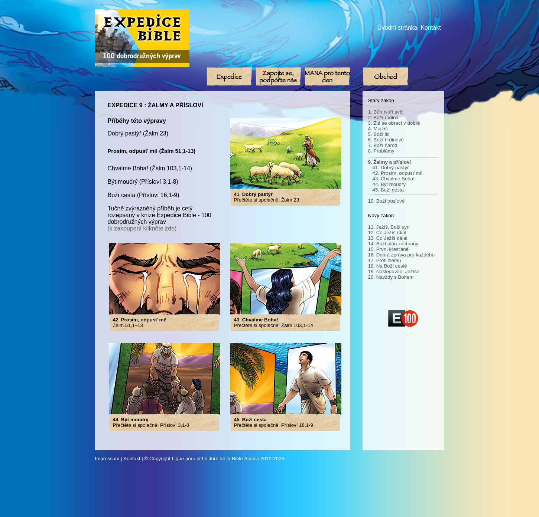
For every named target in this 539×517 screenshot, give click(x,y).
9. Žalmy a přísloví (389, 162)
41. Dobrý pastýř (391, 167)
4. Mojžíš (378, 128)
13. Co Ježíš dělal (388, 238)
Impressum (107, 458)
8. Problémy (381, 151)
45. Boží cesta (388, 190)
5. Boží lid (379, 134)
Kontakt (431, 27)
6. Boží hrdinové (386, 140)
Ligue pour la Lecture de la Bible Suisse (215, 458)
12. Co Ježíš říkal (387, 232)
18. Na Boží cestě (387, 266)
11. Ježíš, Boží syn (389, 227)
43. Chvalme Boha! (394, 178)
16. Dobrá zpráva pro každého (401, 255)
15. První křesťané (388, 249)
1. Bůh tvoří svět (386, 112)
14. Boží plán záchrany (393, 243)
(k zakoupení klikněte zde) (142, 228)
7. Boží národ (382, 145)
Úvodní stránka (397, 27)
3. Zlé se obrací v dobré (394, 123)
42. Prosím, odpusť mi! (398, 173)
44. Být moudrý (389, 184)
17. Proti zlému (384, 260)
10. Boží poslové (386, 201)
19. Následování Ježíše (394, 271)
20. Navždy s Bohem (391, 277)
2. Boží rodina (383, 117)
